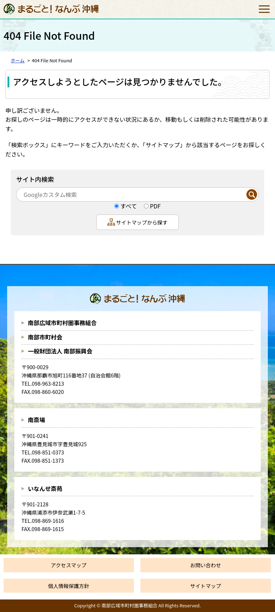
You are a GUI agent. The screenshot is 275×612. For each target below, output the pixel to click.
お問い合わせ (205, 565)
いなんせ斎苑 (45, 488)
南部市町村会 (45, 337)
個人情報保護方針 (68, 585)
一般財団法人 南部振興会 (60, 351)
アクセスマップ (69, 565)
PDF (155, 206)
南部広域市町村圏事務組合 (62, 322)
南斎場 (36, 419)
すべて (128, 206)
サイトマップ (205, 585)
